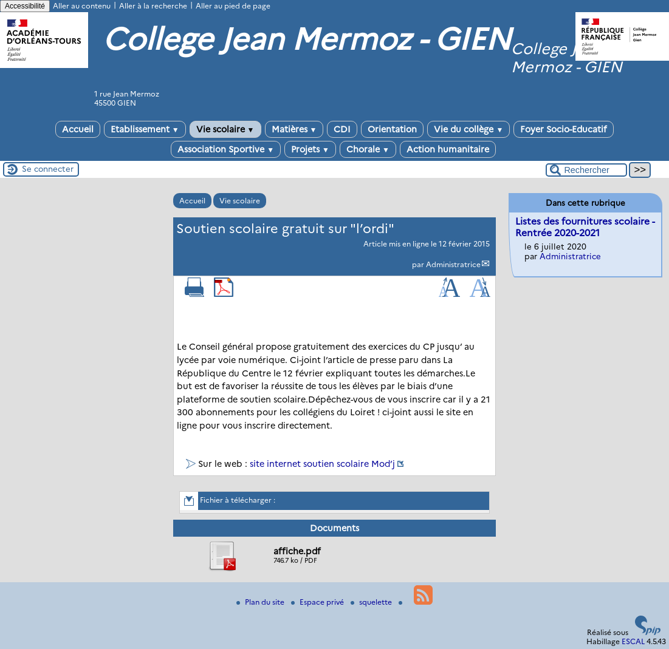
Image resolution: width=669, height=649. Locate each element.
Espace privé (318, 602)
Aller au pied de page (233, 5)
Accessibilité (25, 6)
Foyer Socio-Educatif (563, 129)
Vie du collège (468, 129)
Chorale (367, 149)
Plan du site (261, 602)
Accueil (78, 129)
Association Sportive (225, 149)
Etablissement (145, 129)
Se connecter (48, 169)
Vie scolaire (225, 129)
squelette (372, 602)
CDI (342, 129)
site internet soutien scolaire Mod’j (322, 463)
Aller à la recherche (153, 5)
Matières (294, 129)
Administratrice (453, 264)
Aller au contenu (82, 5)
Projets (310, 149)
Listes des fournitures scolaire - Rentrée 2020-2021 (585, 227)
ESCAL (633, 641)
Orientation (392, 129)
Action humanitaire (448, 149)
